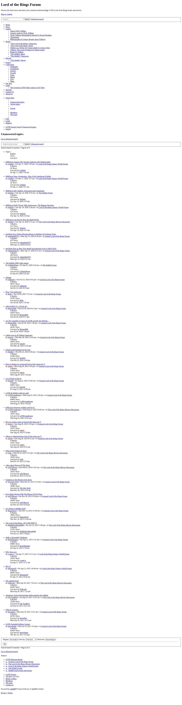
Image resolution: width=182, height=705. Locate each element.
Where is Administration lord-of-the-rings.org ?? (24, 436)
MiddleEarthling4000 (16, 525)
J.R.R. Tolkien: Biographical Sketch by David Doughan (31, 35)
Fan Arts (9, 83)
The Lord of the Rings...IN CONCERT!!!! (21, 523)
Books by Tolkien (16, 52)
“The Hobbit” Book (17, 54)
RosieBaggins (13, 540)
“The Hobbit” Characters (19, 56)
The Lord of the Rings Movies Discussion (54, 222)
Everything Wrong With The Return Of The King (24, 494)
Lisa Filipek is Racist (13, 379)
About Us (9, 94)
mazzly (10, 337)
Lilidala (11, 164)
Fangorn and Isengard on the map (18, 350)
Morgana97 (12, 569)
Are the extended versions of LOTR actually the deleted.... (27, 321)
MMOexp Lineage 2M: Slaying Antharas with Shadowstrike (28, 162)
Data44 (10, 381)
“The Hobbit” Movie (18, 60)
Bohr (10, 294)
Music (12, 77)
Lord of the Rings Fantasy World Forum (53, 164)
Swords (13, 73)
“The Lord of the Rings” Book (21, 46)
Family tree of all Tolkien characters (19, 335)
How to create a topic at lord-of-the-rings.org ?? (23, 422)
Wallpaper (14, 67)
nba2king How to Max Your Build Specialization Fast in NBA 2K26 (31, 249)
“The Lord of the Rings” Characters (23, 44)
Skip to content (6, 14)
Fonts (12, 75)
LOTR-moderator (14, 395)
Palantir (8, 278)
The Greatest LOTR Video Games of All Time (27, 88)
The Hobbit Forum (46, 193)
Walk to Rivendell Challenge (16, 538)
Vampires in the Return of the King (19, 480)
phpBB (12, 689)
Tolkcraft (11, 583)
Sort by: (28, 639)
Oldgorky (11, 280)
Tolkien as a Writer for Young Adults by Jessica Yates (30, 48)
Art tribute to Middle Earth (16, 509)
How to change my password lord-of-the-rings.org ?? (25, 364)
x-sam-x (11, 554)
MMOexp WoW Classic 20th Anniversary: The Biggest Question (30, 205)
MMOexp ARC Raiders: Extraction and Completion (25, 191)
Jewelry (13, 71)
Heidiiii (11, 352)
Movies (8, 58)
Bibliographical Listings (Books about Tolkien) (27, 39)
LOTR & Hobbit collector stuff (17, 393)
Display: (11, 639)
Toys (12, 79)
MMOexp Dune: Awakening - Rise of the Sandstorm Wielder (28, 176)
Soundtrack (14, 69)
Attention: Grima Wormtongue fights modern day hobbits (27, 595)
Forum (8, 62)
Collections (10, 65)
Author (8, 29)
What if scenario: (12, 610)
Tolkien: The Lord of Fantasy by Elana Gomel (27, 50)
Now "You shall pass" (14, 292)
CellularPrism (13, 265)
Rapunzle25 (12, 511)
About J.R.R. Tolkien (18, 31)
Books (8, 42)
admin (10, 366)
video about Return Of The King (18, 465)
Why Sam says (11, 552)
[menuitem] (17, 102)
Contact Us (10, 92)
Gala (9, 453)
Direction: (46, 639)
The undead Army (12, 581)
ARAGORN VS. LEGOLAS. (16, 306)
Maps (12, 81)
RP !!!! (8, 566)
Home (8, 25)
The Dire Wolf (13, 482)
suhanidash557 (13, 236)
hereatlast (11, 612)
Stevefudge (12, 626)
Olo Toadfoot (13, 597)
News (8, 27)
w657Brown (12, 467)
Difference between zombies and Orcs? (20, 408)
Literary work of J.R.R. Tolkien (22, 33)
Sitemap (9, 90)
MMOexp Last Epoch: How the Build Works (22, 220)
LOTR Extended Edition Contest (18, 624)
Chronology (14, 37)
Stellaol (11, 193)
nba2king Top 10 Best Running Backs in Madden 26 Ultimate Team (31, 234)
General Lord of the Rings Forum (57, 236)
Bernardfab (12, 309)
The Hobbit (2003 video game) (17, 263)
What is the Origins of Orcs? (16, 451)
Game (8, 86)
